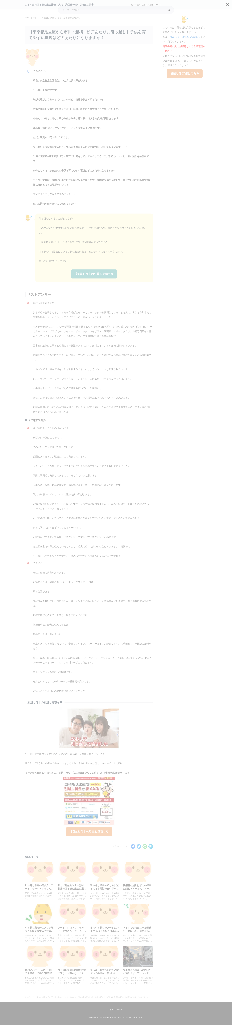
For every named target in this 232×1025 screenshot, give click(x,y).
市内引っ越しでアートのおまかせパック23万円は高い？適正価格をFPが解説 (104, 931)
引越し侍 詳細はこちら (184, 73)
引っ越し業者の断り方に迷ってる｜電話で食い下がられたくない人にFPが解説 (104, 888)
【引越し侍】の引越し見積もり (94, 273)
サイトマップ (116, 1009)
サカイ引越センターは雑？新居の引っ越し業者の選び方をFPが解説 (72, 888)
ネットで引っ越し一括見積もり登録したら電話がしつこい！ (137, 931)
